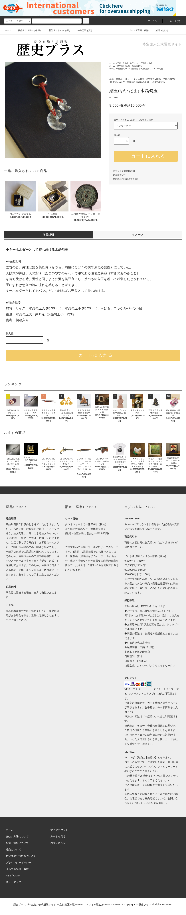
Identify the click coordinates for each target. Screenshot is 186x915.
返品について (119, 175)
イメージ (137, 234)
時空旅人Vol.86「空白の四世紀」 (130, 66)
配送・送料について (17, 842)
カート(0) (172, 21)
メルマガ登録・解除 (137, 30)
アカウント (151, 21)
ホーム (8, 30)
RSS (8, 875)
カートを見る (58, 836)
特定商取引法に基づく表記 (126, 179)
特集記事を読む (83, 30)
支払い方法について (17, 836)
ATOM (16, 875)
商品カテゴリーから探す (28, 30)
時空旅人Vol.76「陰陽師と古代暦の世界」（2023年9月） (140, 69)
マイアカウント (59, 829)
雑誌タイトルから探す (58, 30)
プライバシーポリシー (18, 862)
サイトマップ (13, 882)
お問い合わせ (159, 30)
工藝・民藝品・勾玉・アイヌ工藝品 (131, 63)
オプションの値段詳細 (124, 171)
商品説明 (48, 234)
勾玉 (151, 63)
